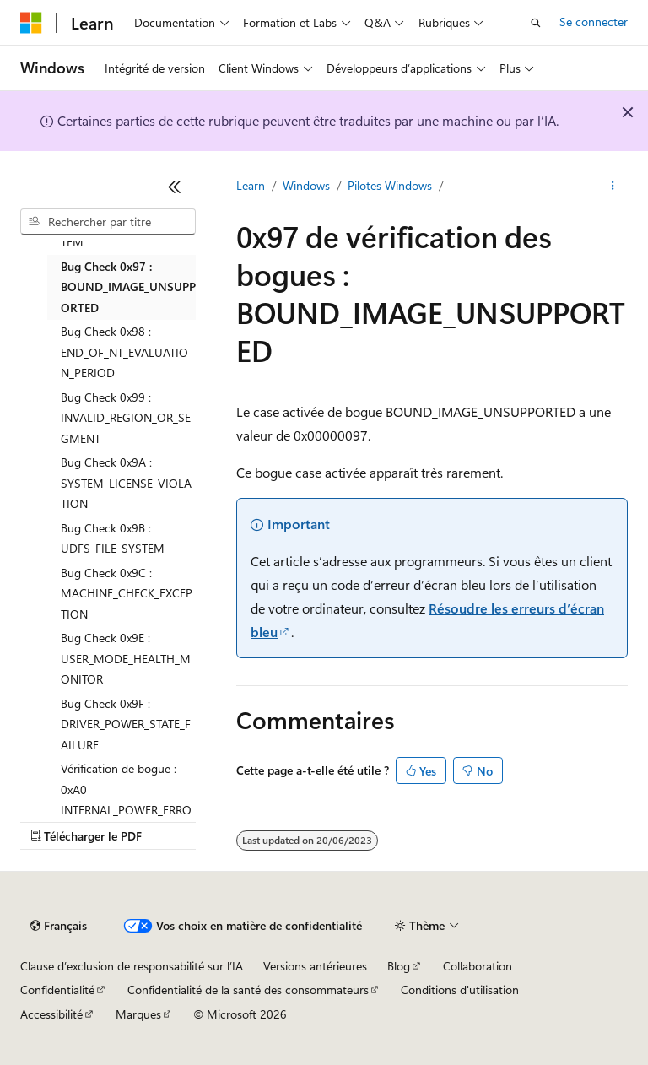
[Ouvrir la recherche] (536, 23)
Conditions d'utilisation (460, 989)
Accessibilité (51, 1014)
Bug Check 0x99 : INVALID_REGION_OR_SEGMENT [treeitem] (126, 417)
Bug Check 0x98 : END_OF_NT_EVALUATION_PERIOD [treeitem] (124, 352)
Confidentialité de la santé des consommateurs (248, 989)
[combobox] (108, 221)
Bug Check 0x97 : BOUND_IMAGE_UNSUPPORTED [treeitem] (128, 287)
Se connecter (593, 22)
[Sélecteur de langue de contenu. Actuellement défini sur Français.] (58, 925)
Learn (250, 185)
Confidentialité (57, 989)
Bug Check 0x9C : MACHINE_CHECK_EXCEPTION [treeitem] (126, 593)
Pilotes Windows (390, 185)
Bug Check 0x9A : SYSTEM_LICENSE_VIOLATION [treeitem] (126, 482)
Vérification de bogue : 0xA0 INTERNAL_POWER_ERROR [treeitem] (126, 799)
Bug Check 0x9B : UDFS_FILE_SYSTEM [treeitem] (113, 538)
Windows (306, 185)
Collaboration (477, 966)
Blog (398, 966)
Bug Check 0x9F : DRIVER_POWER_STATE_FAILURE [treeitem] (126, 724)
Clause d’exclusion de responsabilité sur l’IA (131, 966)
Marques (138, 1014)
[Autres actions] (613, 186)
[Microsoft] (31, 23)
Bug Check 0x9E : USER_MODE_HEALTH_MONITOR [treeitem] (126, 658)
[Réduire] (175, 186)
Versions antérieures (315, 966)
